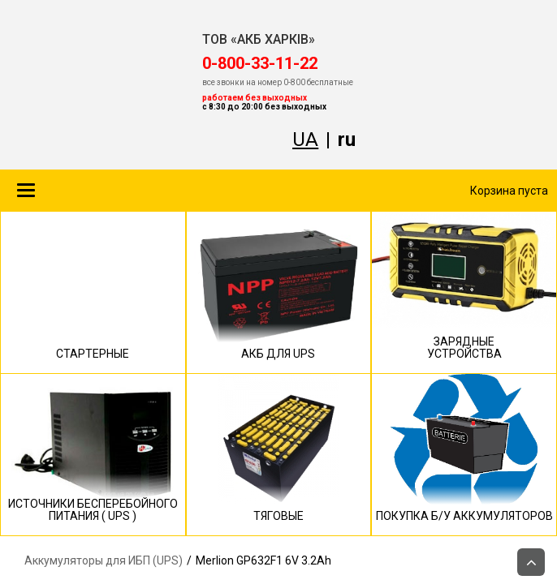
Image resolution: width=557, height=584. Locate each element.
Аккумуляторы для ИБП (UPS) (103, 560)
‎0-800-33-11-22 (259, 63)
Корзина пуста (509, 190)
